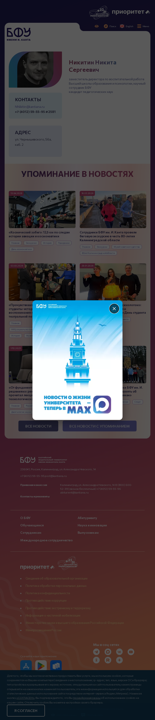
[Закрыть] (114, 308)
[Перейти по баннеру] (77, 360)
